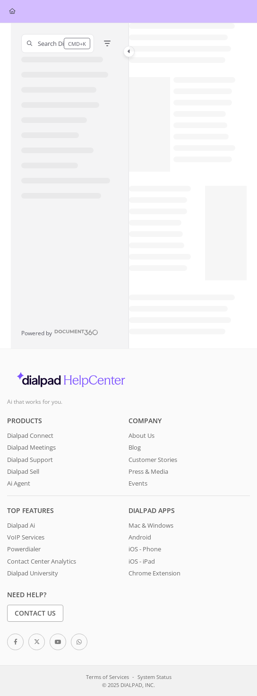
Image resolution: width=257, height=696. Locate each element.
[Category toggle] (129, 51)
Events (137, 483)
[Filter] (107, 43)
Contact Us (35, 613)
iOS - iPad (141, 561)
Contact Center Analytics (41, 561)
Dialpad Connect (30, 435)
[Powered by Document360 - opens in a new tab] (59, 332)
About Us (141, 435)
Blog (134, 447)
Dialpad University (32, 573)
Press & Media (148, 471)
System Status (154, 676)
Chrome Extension (154, 573)
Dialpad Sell (23, 471)
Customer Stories (152, 459)
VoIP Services (25, 537)
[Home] (12, 11)
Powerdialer (24, 549)
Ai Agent (18, 483)
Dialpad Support (30, 459)
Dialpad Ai (21, 525)
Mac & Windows (150, 525)
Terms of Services (107, 676)
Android (139, 537)
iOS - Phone (144, 549)
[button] (57, 43)
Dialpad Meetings (31, 447)
